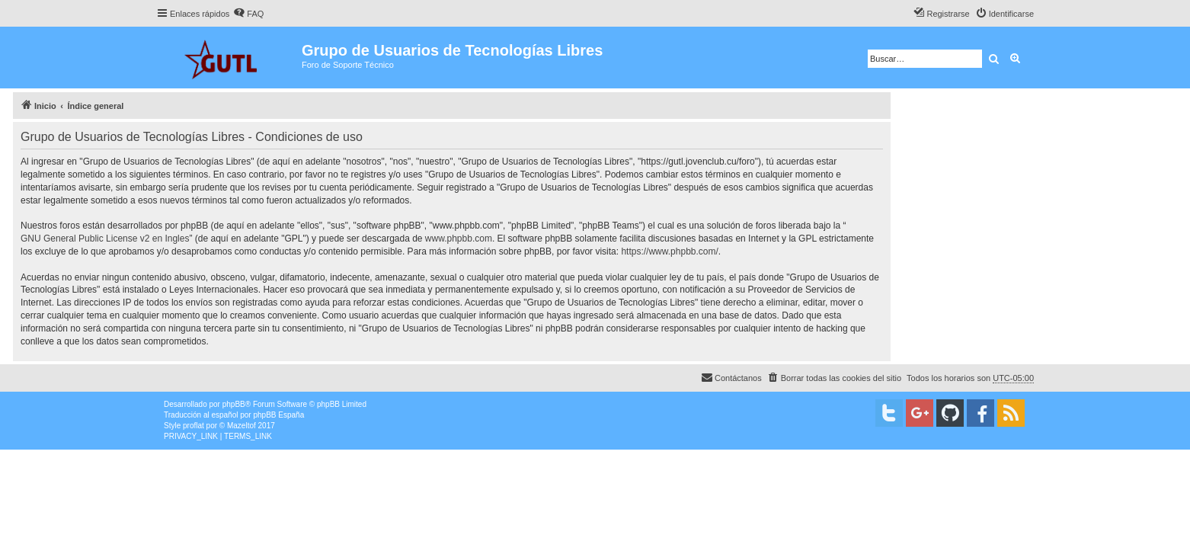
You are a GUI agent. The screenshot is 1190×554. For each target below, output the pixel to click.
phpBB (233, 404)
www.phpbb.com (458, 238)
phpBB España (278, 415)
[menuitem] (248, 14)
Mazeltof (241, 425)
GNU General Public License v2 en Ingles (105, 238)
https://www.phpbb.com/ (669, 251)
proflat (193, 425)
